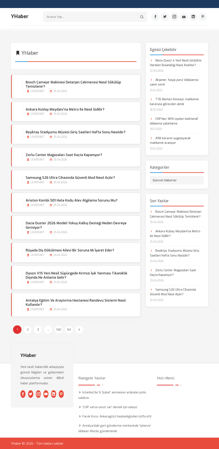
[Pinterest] (203, 17)
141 (69, 329)
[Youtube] (184, 17)
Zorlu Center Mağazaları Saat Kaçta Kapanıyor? (63, 154)
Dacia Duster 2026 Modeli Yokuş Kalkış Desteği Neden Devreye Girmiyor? (75, 225)
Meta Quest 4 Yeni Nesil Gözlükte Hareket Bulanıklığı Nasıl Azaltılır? (176, 62)
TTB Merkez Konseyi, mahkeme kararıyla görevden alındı (174, 101)
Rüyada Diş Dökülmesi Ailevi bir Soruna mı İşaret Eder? (69, 250)
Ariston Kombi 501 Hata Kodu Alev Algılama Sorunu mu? (71, 200)
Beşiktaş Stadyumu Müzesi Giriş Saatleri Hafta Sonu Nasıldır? (75, 132)
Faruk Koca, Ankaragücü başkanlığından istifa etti (116, 416)
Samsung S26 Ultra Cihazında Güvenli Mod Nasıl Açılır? (70, 177)
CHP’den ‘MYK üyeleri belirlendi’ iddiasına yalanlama (174, 120)
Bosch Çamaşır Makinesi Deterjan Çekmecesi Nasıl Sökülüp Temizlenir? (73, 84)
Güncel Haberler (165, 180)
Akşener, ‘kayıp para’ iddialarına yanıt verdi (174, 82)
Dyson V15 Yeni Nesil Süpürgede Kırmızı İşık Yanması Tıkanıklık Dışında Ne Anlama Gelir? (76, 275)
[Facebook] (155, 17)
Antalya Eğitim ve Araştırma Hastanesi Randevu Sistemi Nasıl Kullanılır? (75, 302)
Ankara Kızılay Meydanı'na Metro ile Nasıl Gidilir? (64, 109)
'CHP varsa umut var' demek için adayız (109, 407)
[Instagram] (174, 17)
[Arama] (142, 17)
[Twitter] (165, 17)
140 (58, 329)
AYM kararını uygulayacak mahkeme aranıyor (170, 140)
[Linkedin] (193, 17)
